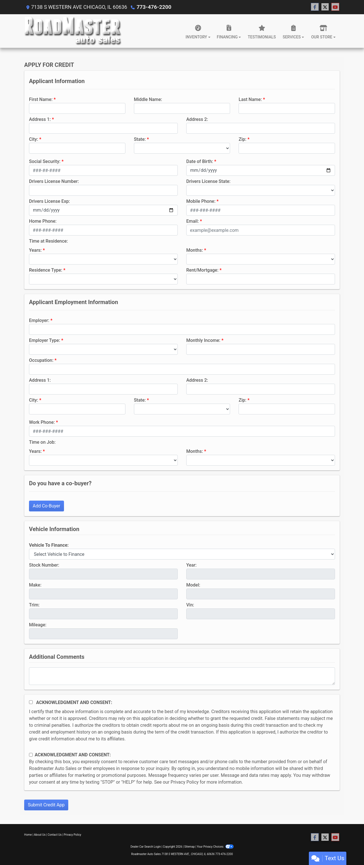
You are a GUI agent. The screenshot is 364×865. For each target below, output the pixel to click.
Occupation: (41, 360)
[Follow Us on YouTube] (335, 7)
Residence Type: (45, 270)
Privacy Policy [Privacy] (72, 834)
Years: (35, 250)
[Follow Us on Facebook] (315, 7)
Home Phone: (43, 221)
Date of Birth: (199, 161)
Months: (194, 250)
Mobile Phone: (201, 201)
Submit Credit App (46, 805)
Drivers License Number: (54, 181)
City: (33, 139)
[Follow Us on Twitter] (325, 7)
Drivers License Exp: (49, 201)
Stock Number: (44, 565)
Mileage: (37, 624)
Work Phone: (42, 422)
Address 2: (197, 119)
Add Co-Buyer (46, 506)
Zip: (242, 139)
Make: (35, 585)
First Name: (41, 99)
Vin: (190, 605)
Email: (192, 221)
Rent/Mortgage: (202, 270)
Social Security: (45, 161)
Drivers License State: (208, 181)
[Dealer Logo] (73, 31)
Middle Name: (148, 99)
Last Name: (250, 99)
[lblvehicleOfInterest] (182, 554)
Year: (191, 565)
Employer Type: (44, 340)
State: (140, 139)
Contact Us (55, 834)
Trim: (34, 605)
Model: (193, 585)
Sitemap (189, 846)
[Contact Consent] (31, 755)
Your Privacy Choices (215, 846)
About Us (40, 834)
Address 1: (40, 119)
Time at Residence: (48, 241)
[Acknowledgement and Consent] (31, 702)
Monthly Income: (203, 340)
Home (28, 834)
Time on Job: (42, 442)
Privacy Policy (185, 782)
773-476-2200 (153, 7)
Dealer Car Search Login (146, 846)
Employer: (39, 320)
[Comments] (182, 676)
